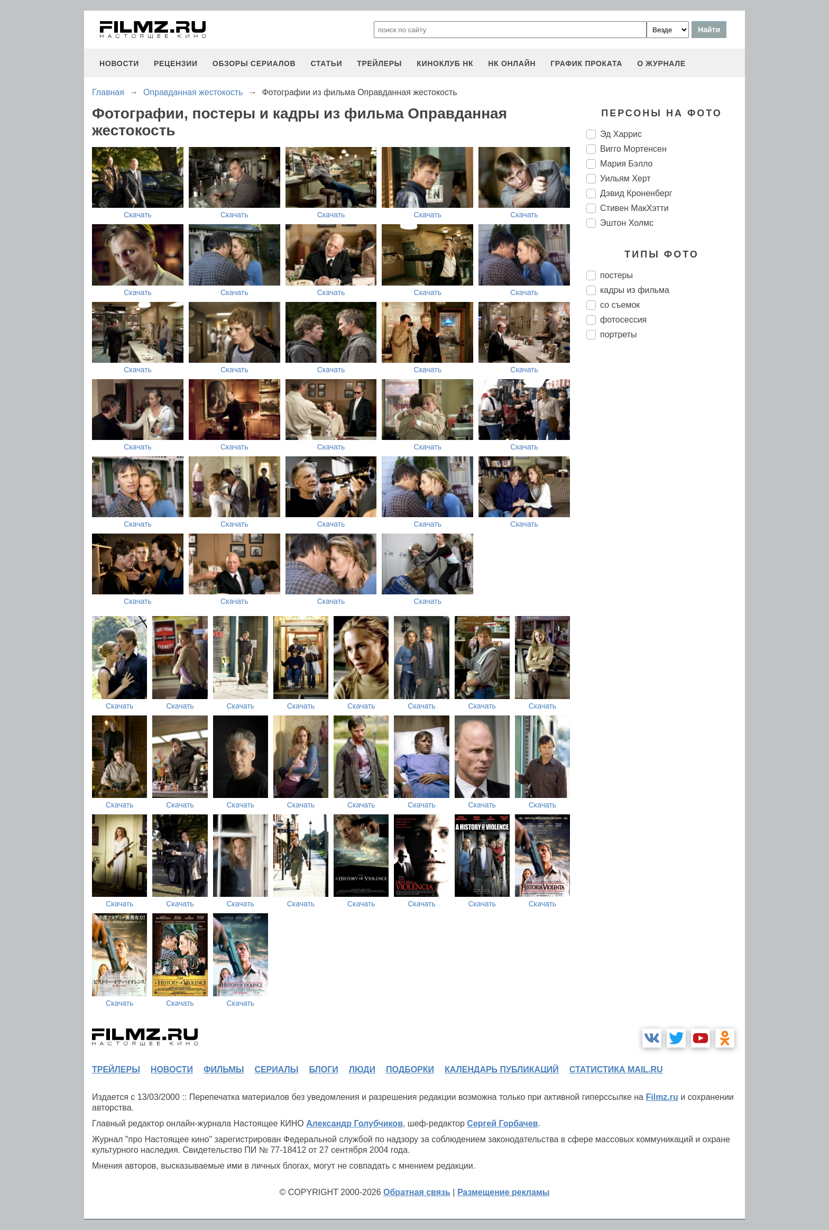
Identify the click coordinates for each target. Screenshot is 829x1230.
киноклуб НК (445, 63)
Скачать (138, 214)
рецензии (176, 63)
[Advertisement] (665, 524)
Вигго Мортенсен (633, 148)
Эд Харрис (621, 134)
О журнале (661, 63)
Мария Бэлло (626, 163)
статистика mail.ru (616, 1069)
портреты (618, 334)
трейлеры (379, 63)
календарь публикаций (502, 1069)
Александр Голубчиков (354, 1123)
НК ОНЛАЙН (512, 63)
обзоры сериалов (254, 63)
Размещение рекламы (503, 1192)
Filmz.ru (662, 1097)
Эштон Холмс (626, 222)
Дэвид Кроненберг (636, 193)
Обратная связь (416, 1192)
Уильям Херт (625, 178)
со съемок (620, 304)
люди (362, 1069)
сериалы (276, 1069)
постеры (616, 275)
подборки (410, 1069)
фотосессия (623, 319)
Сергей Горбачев (502, 1123)
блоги (323, 1069)
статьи (326, 63)
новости (119, 63)
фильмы (224, 1069)
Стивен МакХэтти (634, 208)
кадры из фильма (634, 290)
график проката (586, 63)
